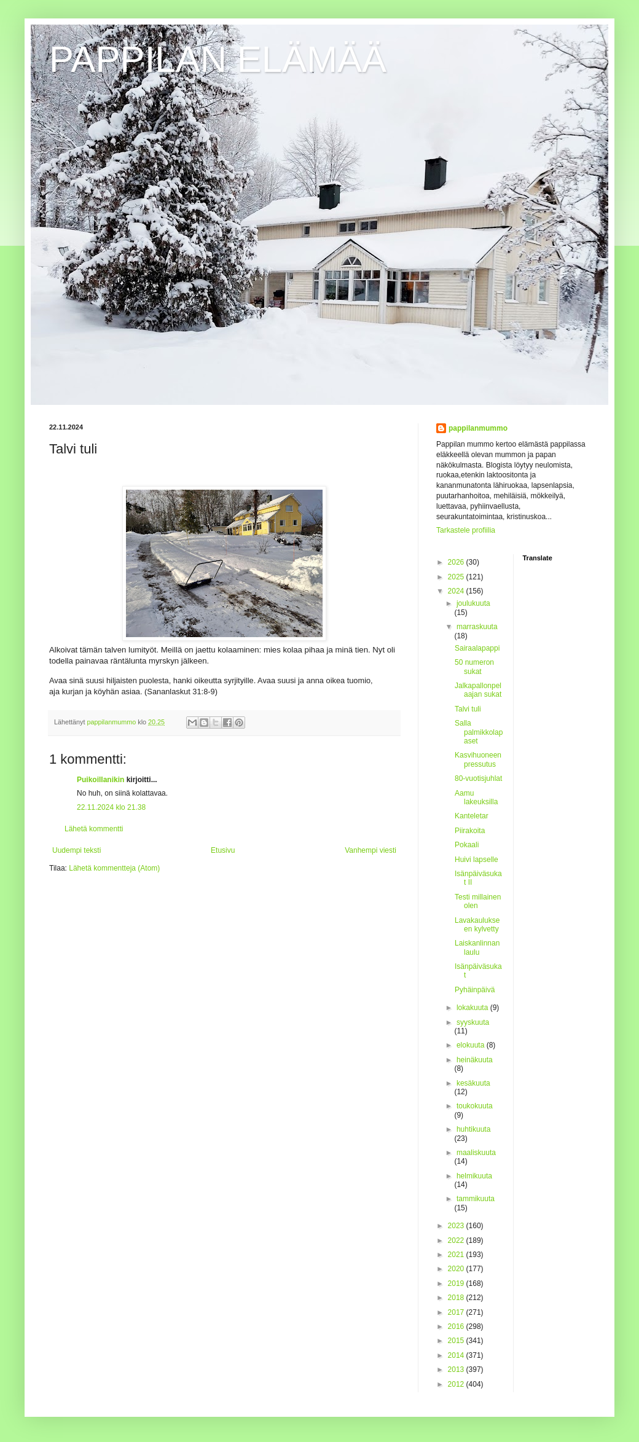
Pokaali (467, 845)
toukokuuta (475, 1106)
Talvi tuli (468, 709)
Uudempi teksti (76, 850)
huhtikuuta (473, 1129)
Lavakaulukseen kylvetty (477, 924)
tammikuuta (476, 1198)
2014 (457, 1355)
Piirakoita (470, 830)
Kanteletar (471, 816)
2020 (457, 1268)
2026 (457, 562)
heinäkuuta (475, 1060)
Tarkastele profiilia (465, 530)
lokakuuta (473, 1007)
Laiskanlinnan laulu (477, 947)
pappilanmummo (478, 428)
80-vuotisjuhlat (478, 778)
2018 (457, 1297)
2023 (457, 1225)
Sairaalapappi (477, 648)
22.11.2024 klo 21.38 (111, 807)
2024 (457, 591)
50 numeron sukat (474, 666)
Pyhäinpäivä (475, 989)
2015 (457, 1340)
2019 (457, 1283)
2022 (457, 1240)
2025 (457, 577)
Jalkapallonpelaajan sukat (478, 690)
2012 (457, 1384)
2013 (457, 1369)
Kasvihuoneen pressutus (478, 759)
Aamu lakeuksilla (476, 797)
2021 (457, 1254)
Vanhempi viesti (370, 850)
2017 (457, 1312)
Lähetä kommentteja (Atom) (114, 868)
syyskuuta (473, 1022)
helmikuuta (474, 1176)
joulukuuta (473, 603)
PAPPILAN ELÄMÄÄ (217, 59)
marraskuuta (477, 626)
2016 (457, 1326)
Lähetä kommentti (94, 829)
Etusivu (223, 850)
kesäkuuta (473, 1083)
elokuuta (472, 1045)
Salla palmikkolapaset (479, 732)
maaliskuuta (476, 1152)
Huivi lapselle (476, 859)
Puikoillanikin (100, 779)
